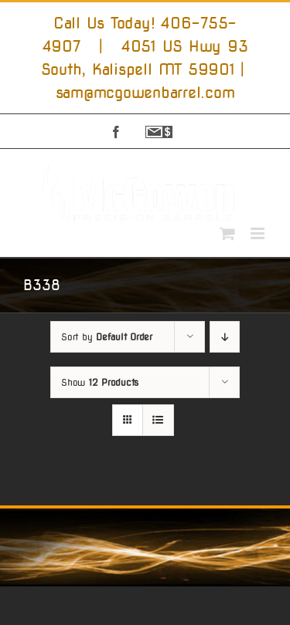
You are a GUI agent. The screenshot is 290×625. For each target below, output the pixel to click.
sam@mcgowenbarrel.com (145, 92)
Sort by (106, 337)
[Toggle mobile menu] (259, 233)
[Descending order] (225, 337)
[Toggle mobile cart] (227, 233)
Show (99, 382)
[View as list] (158, 420)
